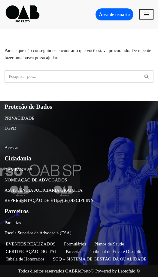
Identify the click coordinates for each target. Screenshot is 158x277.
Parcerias (13, 222)
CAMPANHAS (18, 169)
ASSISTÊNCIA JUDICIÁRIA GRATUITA (44, 190)
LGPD (10, 128)
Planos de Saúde (109, 244)
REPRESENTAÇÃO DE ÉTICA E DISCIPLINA (49, 200)
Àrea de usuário (114, 14)
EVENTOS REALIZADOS (31, 244)
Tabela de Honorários (25, 259)
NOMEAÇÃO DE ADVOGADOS (36, 180)
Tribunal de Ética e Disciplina (117, 251)
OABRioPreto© (79, 271)
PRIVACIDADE (20, 118)
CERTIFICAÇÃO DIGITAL (31, 251)
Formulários (75, 244)
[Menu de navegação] (146, 14)
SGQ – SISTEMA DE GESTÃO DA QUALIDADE (100, 259)
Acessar (12, 147)
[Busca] (72, 76)
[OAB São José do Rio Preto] (23, 14)
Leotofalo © (129, 271)
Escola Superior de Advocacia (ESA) (38, 232)
